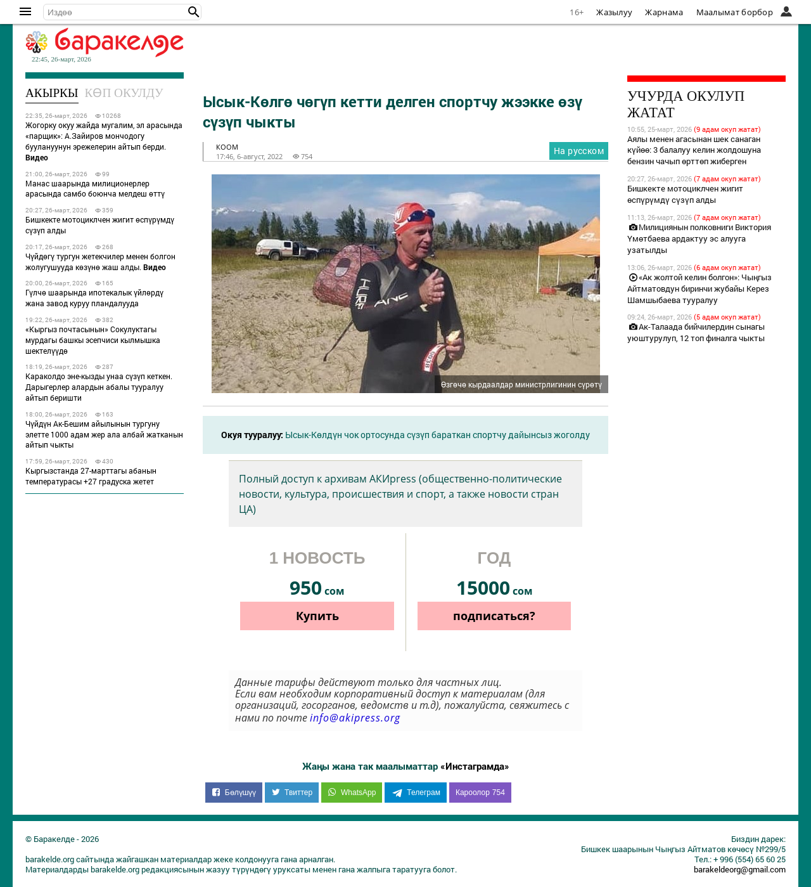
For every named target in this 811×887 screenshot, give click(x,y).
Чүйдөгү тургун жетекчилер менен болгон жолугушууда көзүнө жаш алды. (100, 261)
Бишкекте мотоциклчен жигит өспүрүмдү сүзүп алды (99, 224)
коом (227, 147)
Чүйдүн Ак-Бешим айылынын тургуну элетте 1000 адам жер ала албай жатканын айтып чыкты (104, 434)
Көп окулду (124, 93)
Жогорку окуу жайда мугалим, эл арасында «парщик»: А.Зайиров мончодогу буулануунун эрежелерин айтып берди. (103, 141)
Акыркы (52, 93)
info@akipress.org (355, 718)
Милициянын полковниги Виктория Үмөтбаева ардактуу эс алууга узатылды (699, 238)
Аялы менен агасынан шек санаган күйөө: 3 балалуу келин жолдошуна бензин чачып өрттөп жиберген (694, 150)
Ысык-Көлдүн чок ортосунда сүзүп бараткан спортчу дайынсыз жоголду (437, 435)
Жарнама (664, 12)
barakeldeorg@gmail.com (740, 869)
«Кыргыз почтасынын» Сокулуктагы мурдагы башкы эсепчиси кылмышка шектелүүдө (92, 340)
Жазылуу (614, 12)
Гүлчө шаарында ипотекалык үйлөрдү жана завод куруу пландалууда (94, 297)
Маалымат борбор (735, 12)
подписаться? (494, 615)
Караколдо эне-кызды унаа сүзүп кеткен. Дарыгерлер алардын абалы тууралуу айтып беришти (98, 387)
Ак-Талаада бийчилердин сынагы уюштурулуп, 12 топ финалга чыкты (696, 332)
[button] (193, 12)
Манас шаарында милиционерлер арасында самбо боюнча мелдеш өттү (95, 188)
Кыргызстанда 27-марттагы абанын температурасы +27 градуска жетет (90, 475)
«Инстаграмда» (474, 766)
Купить (317, 615)
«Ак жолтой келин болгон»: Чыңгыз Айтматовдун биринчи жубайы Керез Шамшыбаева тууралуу (699, 288)
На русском (579, 151)
